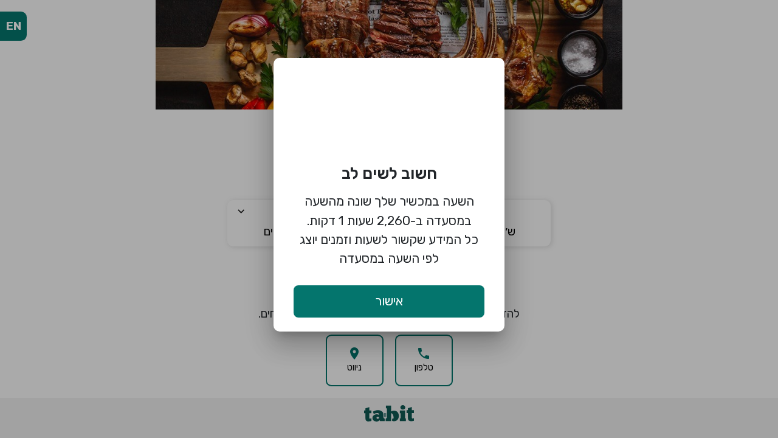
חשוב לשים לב (389, 173)
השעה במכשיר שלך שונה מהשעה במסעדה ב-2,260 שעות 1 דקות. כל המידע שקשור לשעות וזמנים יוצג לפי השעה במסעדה (389, 229)
